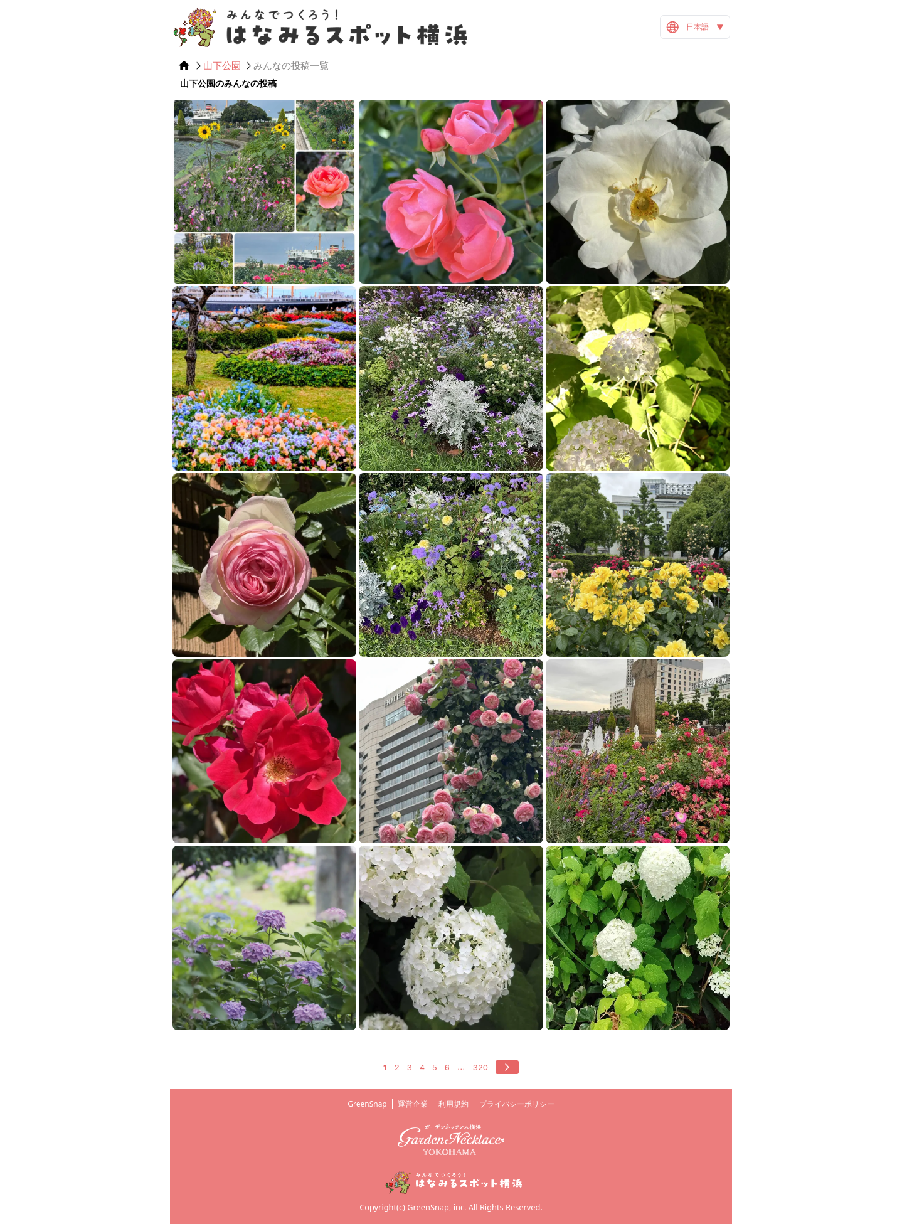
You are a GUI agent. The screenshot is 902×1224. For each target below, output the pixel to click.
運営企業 (413, 1104)
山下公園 (222, 66)
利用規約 (453, 1104)
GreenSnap (367, 1104)
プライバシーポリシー (516, 1104)
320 (480, 1067)
